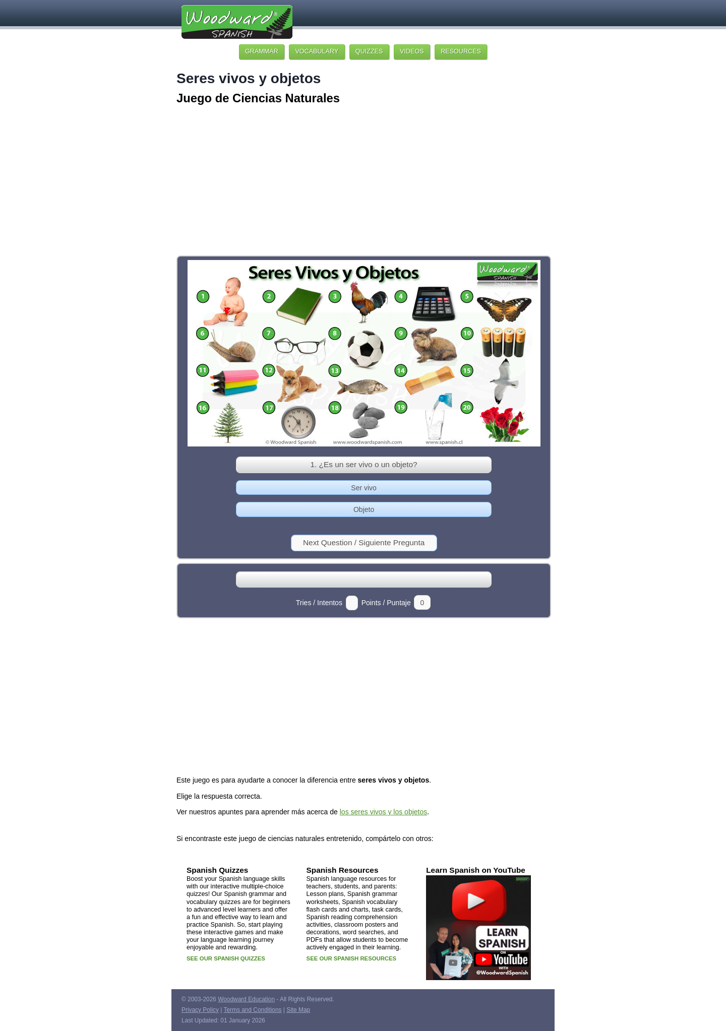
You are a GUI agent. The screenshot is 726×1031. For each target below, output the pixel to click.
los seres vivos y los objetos (384, 812)
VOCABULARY (316, 51)
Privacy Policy (200, 1009)
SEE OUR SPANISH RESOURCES (352, 958)
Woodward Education (246, 999)
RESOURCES (461, 51)
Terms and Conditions (253, 1009)
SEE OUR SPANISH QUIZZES (226, 958)
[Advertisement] (363, 181)
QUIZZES (369, 51)
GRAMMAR (261, 51)
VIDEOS (412, 51)
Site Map (298, 1009)
